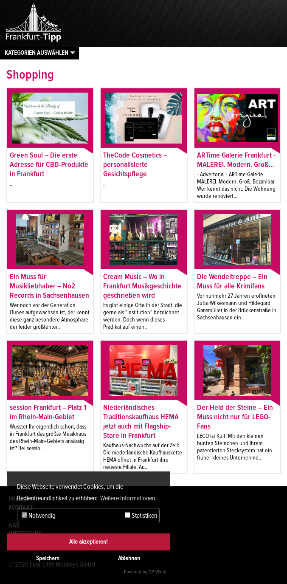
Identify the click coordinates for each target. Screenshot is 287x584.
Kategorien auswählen (36, 52)
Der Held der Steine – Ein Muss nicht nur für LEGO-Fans (235, 417)
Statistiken (141, 515)
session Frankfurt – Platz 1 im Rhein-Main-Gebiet (48, 412)
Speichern (47, 558)
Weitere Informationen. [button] (128, 498)
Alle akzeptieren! (88, 541)
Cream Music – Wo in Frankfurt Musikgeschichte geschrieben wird (142, 286)
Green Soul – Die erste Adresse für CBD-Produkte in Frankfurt (49, 164)
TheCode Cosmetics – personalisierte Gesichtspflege (135, 164)
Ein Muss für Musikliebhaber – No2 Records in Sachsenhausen (49, 286)
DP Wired (157, 572)
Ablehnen (129, 558)
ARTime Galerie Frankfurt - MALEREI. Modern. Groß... (236, 159)
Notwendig (39, 515)
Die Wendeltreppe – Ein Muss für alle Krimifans (232, 281)
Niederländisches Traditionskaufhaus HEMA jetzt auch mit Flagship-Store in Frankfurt (141, 421)
